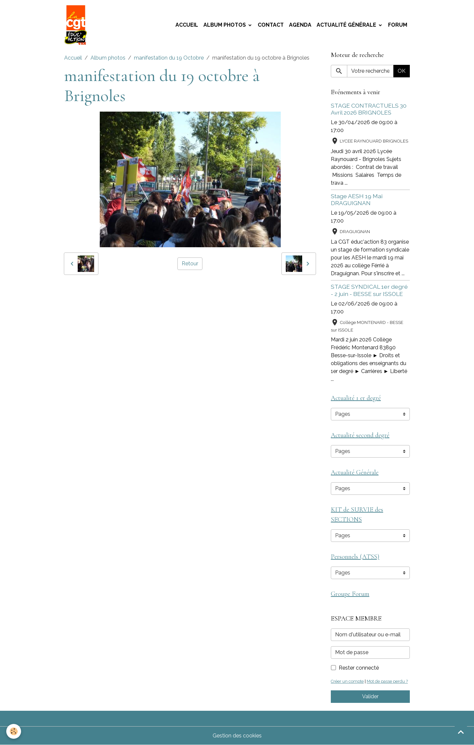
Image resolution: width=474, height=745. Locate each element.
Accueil (186, 25)
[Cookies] (14, 731)
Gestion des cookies (237, 735)
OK (402, 71)
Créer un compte (347, 681)
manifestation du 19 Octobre (169, 58)
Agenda (300, 25)
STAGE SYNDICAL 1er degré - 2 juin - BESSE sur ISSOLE (369, 290)
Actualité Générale (347, 25)
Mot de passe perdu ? (387, 681)
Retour (190, 263)
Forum (397, 25)
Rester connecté (359, 668)
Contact (271, 25)
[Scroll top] (461, 732)
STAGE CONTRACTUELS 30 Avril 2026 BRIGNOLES (369, 109)
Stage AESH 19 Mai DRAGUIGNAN (356, 199)
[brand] (77, 25)
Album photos (225, 25)
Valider (370, 696)
